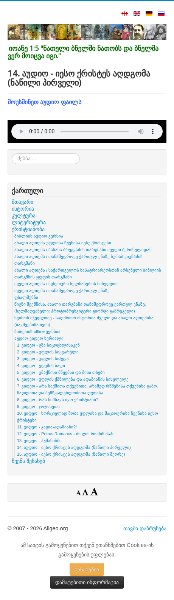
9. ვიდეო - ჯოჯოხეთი (38, 406)
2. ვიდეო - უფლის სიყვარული (48, 352)
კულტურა (24, 215)
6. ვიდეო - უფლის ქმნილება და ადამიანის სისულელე (73, 379)
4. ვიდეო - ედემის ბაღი (41, 365)
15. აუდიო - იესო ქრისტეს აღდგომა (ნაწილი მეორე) (71, 454)
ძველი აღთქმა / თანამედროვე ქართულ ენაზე (62, 290)
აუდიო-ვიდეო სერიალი (39, 338)
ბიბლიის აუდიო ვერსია (38, 236)
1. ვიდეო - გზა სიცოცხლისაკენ (48, 345)
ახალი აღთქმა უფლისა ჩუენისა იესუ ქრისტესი (62, 243)
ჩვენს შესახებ (28, 461)
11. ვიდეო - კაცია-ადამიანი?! (47, 427)
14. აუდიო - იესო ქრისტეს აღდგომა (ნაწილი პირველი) (74, 447)
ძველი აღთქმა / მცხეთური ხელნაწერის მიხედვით (66, 283)
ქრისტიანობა (28, 229)
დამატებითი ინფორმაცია (87, 582)
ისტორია (23, 209)
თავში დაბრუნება (144, 528)
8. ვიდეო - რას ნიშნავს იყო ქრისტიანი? (57, 399)
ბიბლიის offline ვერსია (37, 331)
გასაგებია (87, 569)
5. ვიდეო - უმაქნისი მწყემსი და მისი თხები (61, 372)
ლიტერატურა (29, 222)
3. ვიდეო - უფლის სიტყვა (43, 358)
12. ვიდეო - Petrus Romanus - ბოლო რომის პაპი (66, 433)
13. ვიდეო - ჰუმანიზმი (39, 440)
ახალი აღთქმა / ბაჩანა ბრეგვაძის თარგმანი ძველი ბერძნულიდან (83, 249)
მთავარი (22, 202)
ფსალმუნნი (26, 297)
